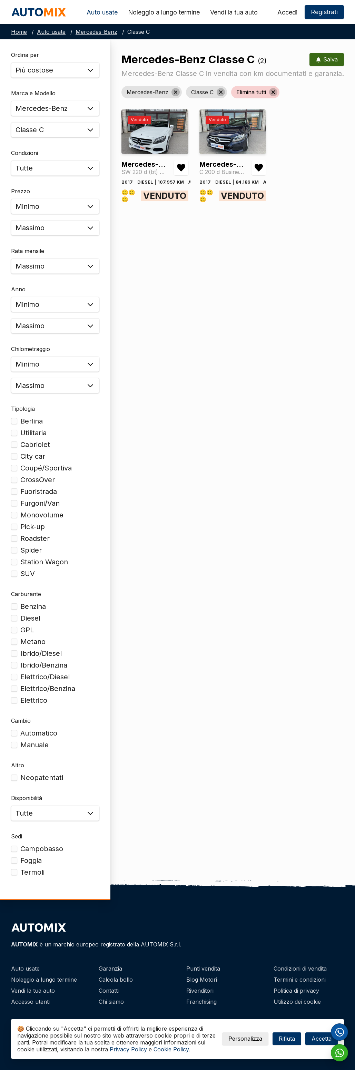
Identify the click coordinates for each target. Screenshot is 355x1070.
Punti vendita (203, 968)
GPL (27, 630)
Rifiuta (287, 1038)
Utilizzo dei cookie (297, 1001)
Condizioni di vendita (300, 968)
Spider (31, 550)
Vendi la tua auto (234, 12)
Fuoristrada (38, 491)
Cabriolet (35, 444)
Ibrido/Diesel (41, 653)
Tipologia (23, 408)
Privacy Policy (128, 1049)
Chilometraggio (30, 349)
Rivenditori (200, 990)
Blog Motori (201, 979)
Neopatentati (41, 778)
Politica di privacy (296, 990)
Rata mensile (27, 250)
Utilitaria (33, 433)
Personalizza (245, 1038)
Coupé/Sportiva (46, 468)
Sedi (16, 836)
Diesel (30, 618)
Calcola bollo (116, 979)
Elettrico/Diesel (45, 677)
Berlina (31, 421)
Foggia (31, 860)
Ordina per (25, 54)
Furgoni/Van (40, 503)
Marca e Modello (33, 93)
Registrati (324, 12)
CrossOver (37, 480)
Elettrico (33, 700)
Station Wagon (44, 562)
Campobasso (41, 849)
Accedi (287, 12)
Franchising (201, 1001)
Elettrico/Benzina (47, 688)
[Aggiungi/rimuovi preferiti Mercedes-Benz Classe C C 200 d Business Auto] (259, 167)
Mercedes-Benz (96, 31)
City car (32, 456)
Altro (17, 765)
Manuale (34, 745)
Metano (33, 642)
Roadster (35, 538)
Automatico (38, 733)
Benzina (33, 606)
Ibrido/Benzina (43, 665)
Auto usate (102, 12)
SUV (27, 574)
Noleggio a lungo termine (164, 12)
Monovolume (41, 515)
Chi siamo (111, 1001)
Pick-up (32, 527)
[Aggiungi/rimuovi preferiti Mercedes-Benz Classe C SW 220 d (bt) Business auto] (181, 167)
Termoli (32, 872)
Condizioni (24, 152)
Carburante (26, 594)
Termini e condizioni (300, 979)
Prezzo (20, 191)
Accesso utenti (30, 1001)
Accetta (322, 1038)
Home (19, 31)
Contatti (109, 990)
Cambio (21, 720)
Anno (18, 289)
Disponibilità (26, 798)
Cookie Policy (171, 1049)
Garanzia (110, 968)
